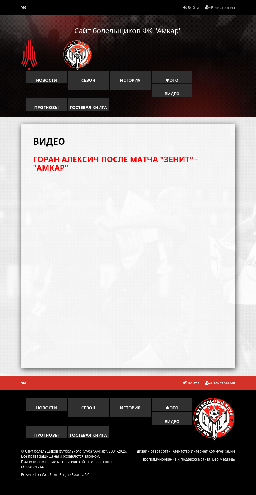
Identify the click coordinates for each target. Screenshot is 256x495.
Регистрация (220, 7)
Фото (172, 80)
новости (46, 80)
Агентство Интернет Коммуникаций (204, 451)
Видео (172, 94)
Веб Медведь (223, 459)
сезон (88, 80)
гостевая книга (88, 107)
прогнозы (46, 107)
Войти (191, 7)
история (130, 80)
